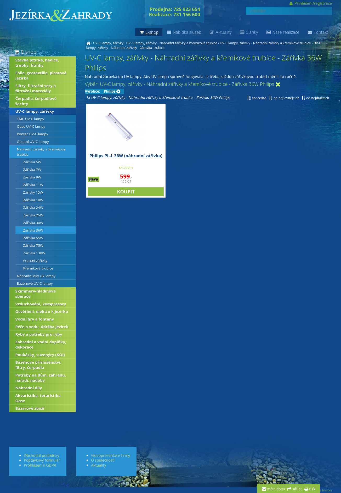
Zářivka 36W (33, 230)
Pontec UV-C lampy (32, 134)
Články (248, 32)
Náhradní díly (28, 387)
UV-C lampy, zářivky (108, 43)
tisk (311, 489)
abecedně (258, 98)
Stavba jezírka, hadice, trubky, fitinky (37, 62)
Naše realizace (282, 32)
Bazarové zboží (29, 408)
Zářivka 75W (33, 245)
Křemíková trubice (38, 268)
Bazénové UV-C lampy (35, 283)
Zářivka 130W (34, 253)
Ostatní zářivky (35, 260)
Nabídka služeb (183, 32)
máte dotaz (276, 489)
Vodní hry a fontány (34, 319)
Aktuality (220, 32)
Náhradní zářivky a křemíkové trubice (41, 152)
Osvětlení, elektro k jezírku (41, 311)
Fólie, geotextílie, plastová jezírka (41, 75)
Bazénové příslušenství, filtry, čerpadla (38, 365)
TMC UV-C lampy (30, 118)
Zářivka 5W (32, 162)
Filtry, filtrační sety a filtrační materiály (35, 88)
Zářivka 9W (32, 177)
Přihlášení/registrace (310, 3)
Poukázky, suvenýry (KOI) (40, 354)
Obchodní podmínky (41, 455)
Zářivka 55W (33, 238)
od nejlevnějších (285, 98)
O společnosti (103, 460)
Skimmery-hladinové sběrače (35, 293)
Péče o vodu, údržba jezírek (42, 326)
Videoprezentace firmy (110, 455)
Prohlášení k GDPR (40, 465)
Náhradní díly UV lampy (36, 275)
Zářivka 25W (33, 215)
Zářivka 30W (33, 222)
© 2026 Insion (320, 490)
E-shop (25, 51)
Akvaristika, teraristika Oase (38, 398)
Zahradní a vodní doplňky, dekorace (40, 344)
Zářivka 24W (33, 207)
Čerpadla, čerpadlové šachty (36, 101)
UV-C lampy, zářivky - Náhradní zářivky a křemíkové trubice (171, 43)
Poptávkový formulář (42, 460)
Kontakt (317, 32)
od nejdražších (317, 98)
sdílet (296, 489)
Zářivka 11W (33, 184)
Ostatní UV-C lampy (33, 141)
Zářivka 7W (32, 169)
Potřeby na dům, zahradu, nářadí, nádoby (40, 377)
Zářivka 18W (33, 200)
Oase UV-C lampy (31, 126)
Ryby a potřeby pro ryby (38, 334)
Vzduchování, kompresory (40, 303)
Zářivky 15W (33, 192)
